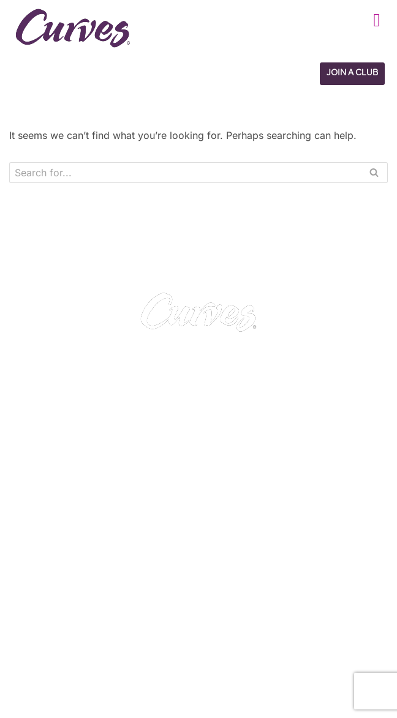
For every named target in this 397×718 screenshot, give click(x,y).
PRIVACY (219, 519)
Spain (26, 642)
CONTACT (38, 519)
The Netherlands (48, 673)
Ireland (99, 626)
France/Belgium (153, 626)
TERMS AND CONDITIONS (259, 534)
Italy (55, 642)
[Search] (184, 172)
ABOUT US (40, 550)
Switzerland (95, 642)
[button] (377, 20)
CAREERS (37, 534)
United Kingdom (46, 626)
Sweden (143, 642)
